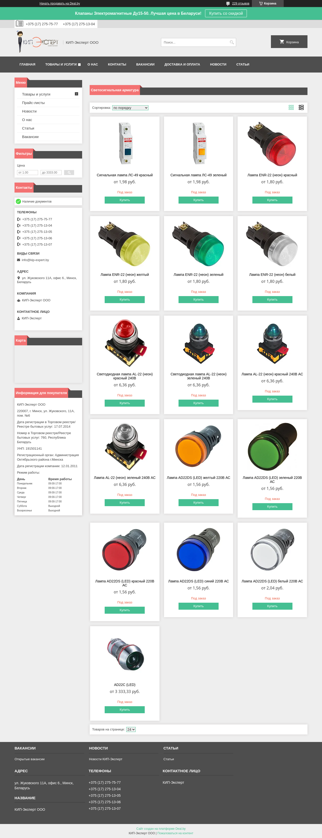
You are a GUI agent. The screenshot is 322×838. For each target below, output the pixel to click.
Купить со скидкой (226, 13)
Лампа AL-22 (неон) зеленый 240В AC (124, 478)
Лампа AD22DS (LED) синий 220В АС (198, 581)
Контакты (117, 64)
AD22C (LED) (124, 685)
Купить (125, 200)
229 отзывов (240, 3)
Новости (218, 64)
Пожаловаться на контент (175, 833)
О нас (93, 64)
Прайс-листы (33, 103)
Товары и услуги (61, 64)
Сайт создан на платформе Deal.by (161, 828)
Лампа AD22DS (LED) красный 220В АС (124, 583)
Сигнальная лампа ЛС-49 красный (125, 175)
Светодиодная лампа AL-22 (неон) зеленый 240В (199, 376)
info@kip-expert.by (35, 260)
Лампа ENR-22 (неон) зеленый (198, 275)
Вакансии (145, 64)
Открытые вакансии (30, 759)
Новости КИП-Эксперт (105, 759)
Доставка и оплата (182, 64)
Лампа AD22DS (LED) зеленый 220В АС (272, 480)
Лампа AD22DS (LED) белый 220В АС (272, 581)
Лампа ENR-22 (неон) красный (272, 175)
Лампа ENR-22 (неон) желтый (125, 275)
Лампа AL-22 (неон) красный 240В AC (272, 374)
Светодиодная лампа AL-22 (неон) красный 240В (125, 376)
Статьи (242, 64)
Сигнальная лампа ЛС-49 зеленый (199, 175)
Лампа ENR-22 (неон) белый (272, 275)
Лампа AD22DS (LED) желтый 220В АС (198, 478)
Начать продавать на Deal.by (60, 3)
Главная (27, 64)
